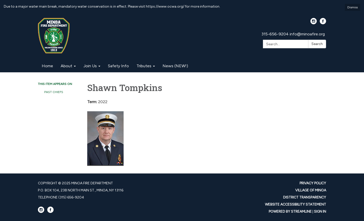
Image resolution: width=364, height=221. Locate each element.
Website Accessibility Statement (295, 204)
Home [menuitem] (47, 65)
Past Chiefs (53, 92)
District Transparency (304, 197)
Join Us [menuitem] (90, 65)
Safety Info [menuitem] (118, 65)
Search (317, 44)
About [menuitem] (66, 65)
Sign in (320, 211)
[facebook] (323, 22)
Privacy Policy (313, 183)
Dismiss (352, 7)
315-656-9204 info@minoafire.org (293, 34)
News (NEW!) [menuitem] (175, 65)
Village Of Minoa (310, 190)
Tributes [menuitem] (143, 65)
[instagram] (313, 22)
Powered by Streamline (290, 211)
